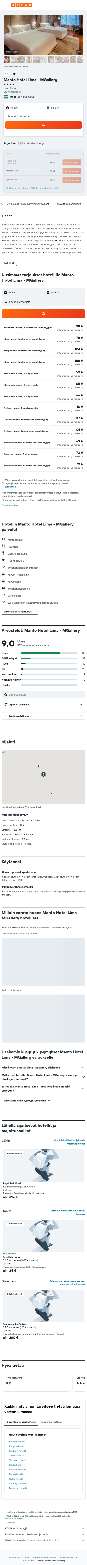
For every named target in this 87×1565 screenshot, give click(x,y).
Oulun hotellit (16, 1478)
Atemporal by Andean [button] (15, 1323)
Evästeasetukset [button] (10, 505)
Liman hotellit (28, 1560)
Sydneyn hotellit (17, 1483)
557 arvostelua (26, 96)
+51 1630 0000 (12, 92)
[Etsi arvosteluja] (46, 694)
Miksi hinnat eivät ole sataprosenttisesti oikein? (45, 1540)
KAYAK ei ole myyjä (45, 1528)
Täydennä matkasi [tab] (51, 1421)
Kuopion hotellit (17, 1446)
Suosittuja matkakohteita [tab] (21, 1421)
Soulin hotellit (16, 1464)
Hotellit (27, 1557)
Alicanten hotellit (17, 1469)
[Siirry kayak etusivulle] (21, 5)
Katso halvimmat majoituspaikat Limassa (67, 1212)
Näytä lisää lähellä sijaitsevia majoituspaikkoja (69, 1142)
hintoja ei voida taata (14, 1518)
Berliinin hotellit (17, 1441)
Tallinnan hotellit (17, 1460)
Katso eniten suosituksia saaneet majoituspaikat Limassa (67, 1282)
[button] (5, 5)
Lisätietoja (10, 486)
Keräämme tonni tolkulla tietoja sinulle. (45, 1534)
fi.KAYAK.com (14, 1557)
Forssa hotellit (16, 1474)
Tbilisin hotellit (16, 1455)
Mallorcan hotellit (18, 1488)
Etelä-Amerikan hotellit (45, 1557)
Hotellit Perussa (67, 1557)
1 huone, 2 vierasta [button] (17, 116)
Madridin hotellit (17, 1450)
